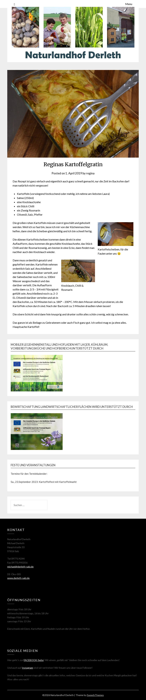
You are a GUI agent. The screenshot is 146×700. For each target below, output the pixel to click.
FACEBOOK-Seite (34, 660)
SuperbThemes (95, 695)
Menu (128, 4)
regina (90, 173)
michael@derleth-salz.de (20, 566)
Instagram (27, 667)
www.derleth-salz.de (18, 578)
